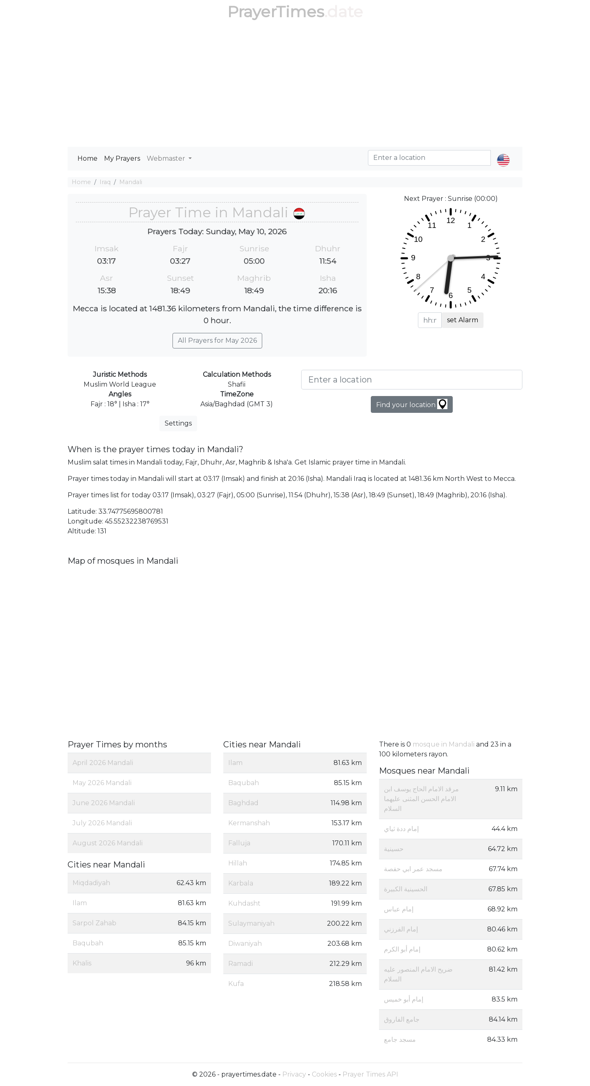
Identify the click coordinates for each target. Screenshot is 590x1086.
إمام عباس (398, 909)
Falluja (239, 843)
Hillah (237, 863)
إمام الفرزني (401, 929)
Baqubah (88, 943)
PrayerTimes (275, 11)
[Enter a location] (411, 379)
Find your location (411, 404)
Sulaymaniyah (251, 923)
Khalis (82, 963)
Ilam (80, 903)
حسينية (394, 849)
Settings (178, 423)
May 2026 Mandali (102, 783)
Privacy (294, 1074)
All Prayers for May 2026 (217, 340)
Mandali (130, 182)
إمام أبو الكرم (402, 949)
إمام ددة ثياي (401, 829)
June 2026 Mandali (104, 803)
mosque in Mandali (443, 744)
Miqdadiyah (91, 883)
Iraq (105, 182)
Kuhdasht (244, 903)
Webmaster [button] (167, 158)
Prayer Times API (370, 1074)
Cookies (324, 1074)
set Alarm (462, 320)
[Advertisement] (295, 85)
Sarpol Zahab (94, 923)
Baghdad (243, 803)
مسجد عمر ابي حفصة (413, 869)
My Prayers (122, 158)
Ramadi (240, 964)
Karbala (240, 883)
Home (87, 158)
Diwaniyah (245, 943)
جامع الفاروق (402, 1019)
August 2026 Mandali (108, 843)
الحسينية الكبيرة (405, 889)
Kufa (236, 984)
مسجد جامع (400, 1039)
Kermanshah (249, 823)
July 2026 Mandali (102, 823)
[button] (503, 153)
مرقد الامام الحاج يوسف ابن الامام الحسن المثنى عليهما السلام (421, 799)
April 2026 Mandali (103, 763)
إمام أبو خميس (403, 999)
